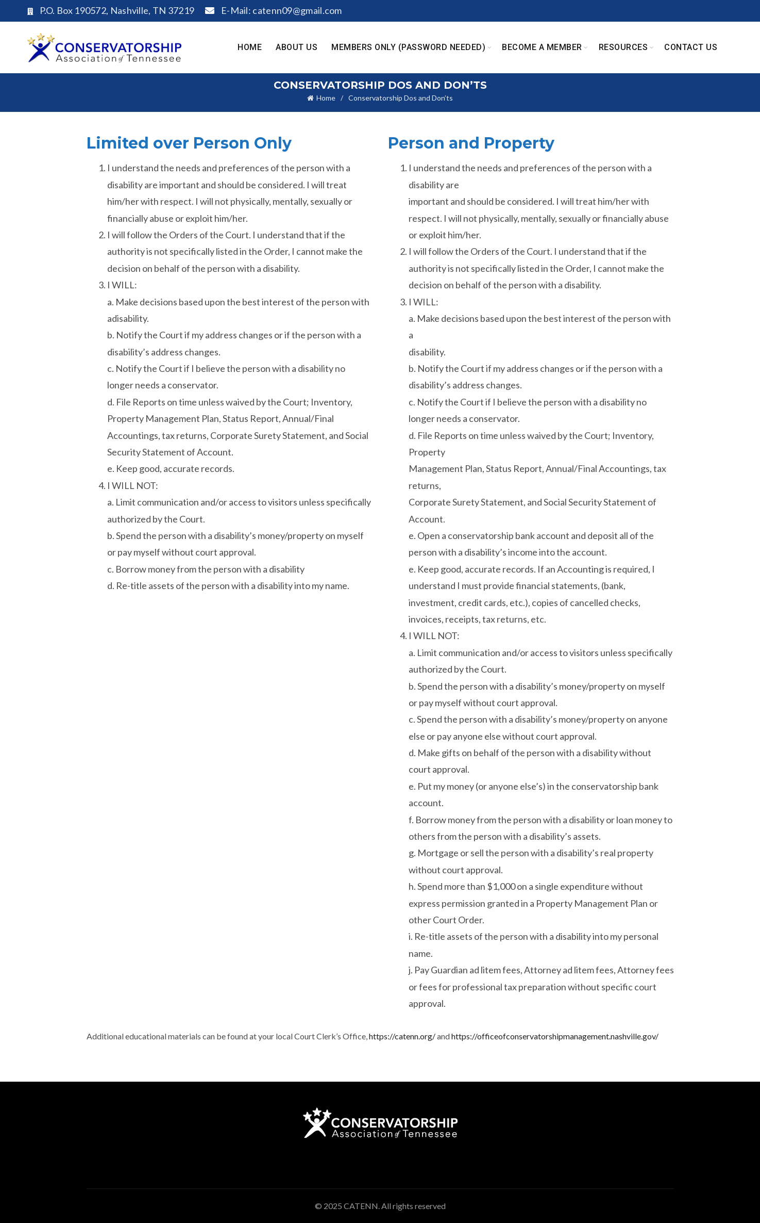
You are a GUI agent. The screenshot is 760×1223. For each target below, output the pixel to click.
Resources (623, 47)
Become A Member (542, 47)
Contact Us (690, 47)
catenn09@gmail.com (297, 10)
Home (250, 47)
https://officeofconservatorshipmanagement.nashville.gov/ (554, 1036)
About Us (296, 47)
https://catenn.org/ (402, 1036)
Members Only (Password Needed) (408, 47)
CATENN (361, 1206)
